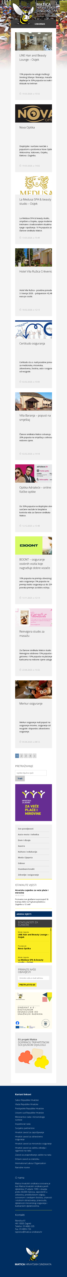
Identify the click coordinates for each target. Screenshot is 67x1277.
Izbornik (40, 23)
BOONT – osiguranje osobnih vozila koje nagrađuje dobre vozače (34, 564)
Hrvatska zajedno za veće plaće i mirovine (31, 891)
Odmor (21, 863)
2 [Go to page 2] (21, 755)
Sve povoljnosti (25, 828)
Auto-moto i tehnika (28, 834)
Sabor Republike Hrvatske (27, 1100)
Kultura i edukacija (27, 851)
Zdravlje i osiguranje (28, 874)
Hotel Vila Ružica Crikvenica (36, 271)
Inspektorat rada (22, 1124)
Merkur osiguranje (30, 703)
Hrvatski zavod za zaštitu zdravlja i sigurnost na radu (30, 1149)
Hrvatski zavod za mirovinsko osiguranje (33, 1143)
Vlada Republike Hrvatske (26, 1104)
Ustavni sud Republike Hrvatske (29, 1112)
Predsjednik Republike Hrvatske (29, 1108)
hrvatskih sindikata (46, 10)
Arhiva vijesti (24, 914)
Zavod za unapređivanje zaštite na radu (33, 1154)
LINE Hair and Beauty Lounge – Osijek (33, 935)
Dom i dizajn (24, 840)
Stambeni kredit (26, 869)
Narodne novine (22, 1167)
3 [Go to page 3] (25, 755)
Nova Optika (27, 127)
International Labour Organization (30, 1163)
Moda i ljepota (25, 857)
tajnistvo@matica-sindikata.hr (28, 1232)
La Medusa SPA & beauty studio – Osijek (30, 961)
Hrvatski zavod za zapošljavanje (29, 1132)
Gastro (21, 846)
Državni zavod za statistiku (27, 1159)
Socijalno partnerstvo (25, 1128)
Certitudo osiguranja (32, 343)
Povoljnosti (22, 946)
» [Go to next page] (34, 755)
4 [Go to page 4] (30, 755)
